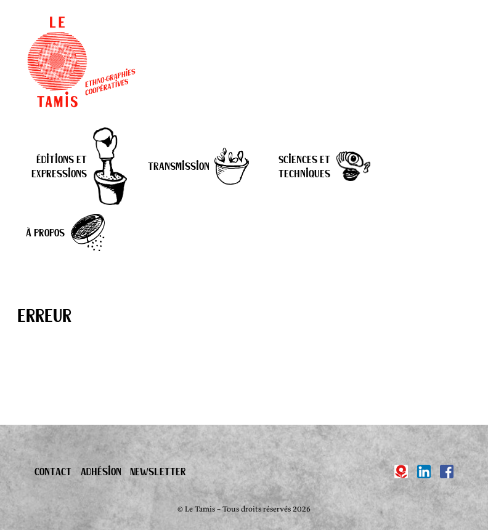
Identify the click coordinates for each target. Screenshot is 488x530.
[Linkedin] (424, 471)
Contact (53, 471)
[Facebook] (446, 471)
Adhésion (101, 471)
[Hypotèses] (401, 471)
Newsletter (158, 471)
